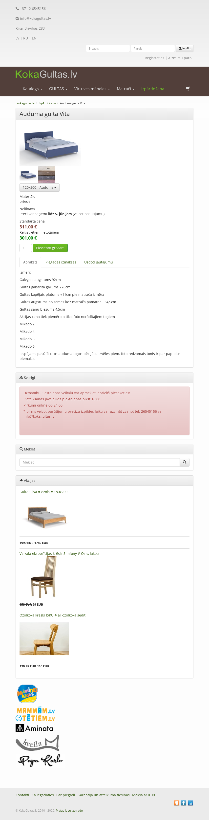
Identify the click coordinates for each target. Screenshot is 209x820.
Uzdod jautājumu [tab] (98, 262)
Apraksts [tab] (30, 262)
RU (25, 38)
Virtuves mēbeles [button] (92, 89)
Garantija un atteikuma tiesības (104, 795)
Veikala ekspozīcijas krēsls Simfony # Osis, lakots (60, 553)
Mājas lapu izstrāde (69, 810)
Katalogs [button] (32, 89)
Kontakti (22, 795)
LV (17, 38)
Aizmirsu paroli (180, 58)
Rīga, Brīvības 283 (30, 28)
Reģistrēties (154, 58)
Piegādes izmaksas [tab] (60, 262)
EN (34, 38)
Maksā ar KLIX (143, 795)
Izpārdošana (152, 89)
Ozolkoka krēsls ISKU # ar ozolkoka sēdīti (53, 615)
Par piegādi (65, 795)
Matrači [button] (125, 89)
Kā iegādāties (43, 795)
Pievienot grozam (50, 247)
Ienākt (185, 48)
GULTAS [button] (58, 89)
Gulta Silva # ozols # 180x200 (43, 491)
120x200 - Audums (39, 187)
